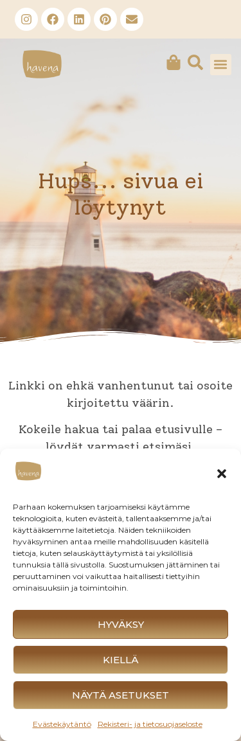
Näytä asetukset (120, 695)
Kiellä (120, 660)
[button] (221, 473)
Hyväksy (121, 624)
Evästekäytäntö (62, 724)
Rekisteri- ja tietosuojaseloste (150, 724)
